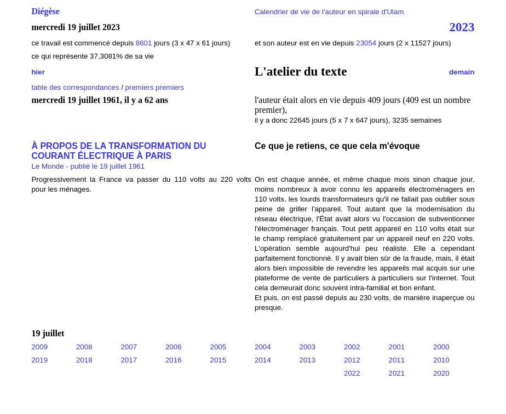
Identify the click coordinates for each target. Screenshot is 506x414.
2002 (352, 347)
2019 (39, 360)
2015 (218, 360)
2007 (128, 347)
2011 (397, 360)
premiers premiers (154, 87)
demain (462, 72)
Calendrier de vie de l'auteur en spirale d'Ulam (329, 12)
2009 (39, 347)
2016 (173, 360)
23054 (366, 43)
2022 (352, 373)
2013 (308, 360)
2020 (441, 373)
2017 (128, 360)
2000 (441, 347)
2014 (263, 360)
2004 (263, 347)
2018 (84, 360)
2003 (308, 347)
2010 (441, 360)
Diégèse (45, 11)
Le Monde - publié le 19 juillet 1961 (88, 166)
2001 (397, 347)
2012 (352, 360)
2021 (397, 373)
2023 (462, 27)
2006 (173, 347)
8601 (144, 43)
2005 (218, 347)
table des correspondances (75, 87)
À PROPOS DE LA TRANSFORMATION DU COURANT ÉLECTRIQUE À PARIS (118, 150)
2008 (84, 347)
